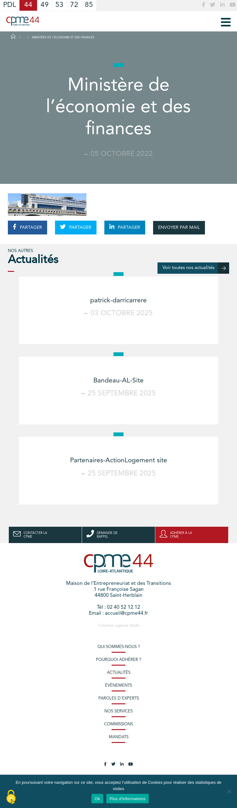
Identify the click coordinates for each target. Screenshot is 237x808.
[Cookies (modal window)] (11, 797)
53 (59, 5)
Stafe (134, 626)
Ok (97, 798)
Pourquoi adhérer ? (118, 660)
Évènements (118, 686)
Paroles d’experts (118, 698)
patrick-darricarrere (118, 300)
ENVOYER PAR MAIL (179, 227)
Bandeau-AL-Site (118, 380)
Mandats (119, 737)
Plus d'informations (127, 798)
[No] (229, 791)
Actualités (118, 673)
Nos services (118, 711)
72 (74, 5)
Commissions (118, 724)
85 (89, 5)
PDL (9, 5)
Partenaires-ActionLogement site (118, 460)
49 (45, 5)
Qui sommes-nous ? (118, 647)
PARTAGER (27, 227)
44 (28, 5)
